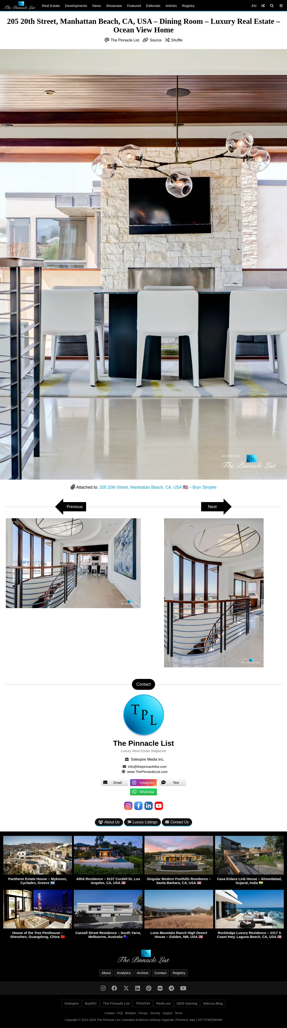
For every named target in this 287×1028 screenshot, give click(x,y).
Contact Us (177, 822)
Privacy (143, 1013)
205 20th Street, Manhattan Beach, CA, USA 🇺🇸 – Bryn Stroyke (158, 487)
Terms (178, 1013)
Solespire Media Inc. (147, 759)
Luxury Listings (142, 822)
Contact (161, 973)
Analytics (124, 973)
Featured (134, 6)
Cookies (110, 1013)
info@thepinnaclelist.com (147, 767)
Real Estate (51, 6)
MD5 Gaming (187, 1003)
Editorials (153, 6)
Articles (171, 6)
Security (155, 1013)
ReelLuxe (163, 1003)
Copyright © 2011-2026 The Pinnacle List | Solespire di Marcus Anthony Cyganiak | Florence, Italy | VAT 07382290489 (143, 1020)
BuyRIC (91, 1003)
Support (167, 1013)
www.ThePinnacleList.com (147, 772)
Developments (76, 6)
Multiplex (130, 1013)
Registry (188, 6)
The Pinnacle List (125, 40)
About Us (109, 822)
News (96, 6)
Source (156, 40)
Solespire (71, 1003)
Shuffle (177, 40)
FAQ (120, 1013)
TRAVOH (143, 1003)
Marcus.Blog (213, 1003)
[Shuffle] (263, 5)
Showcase (114, 6)
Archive (142, 973)
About (106, 973)
